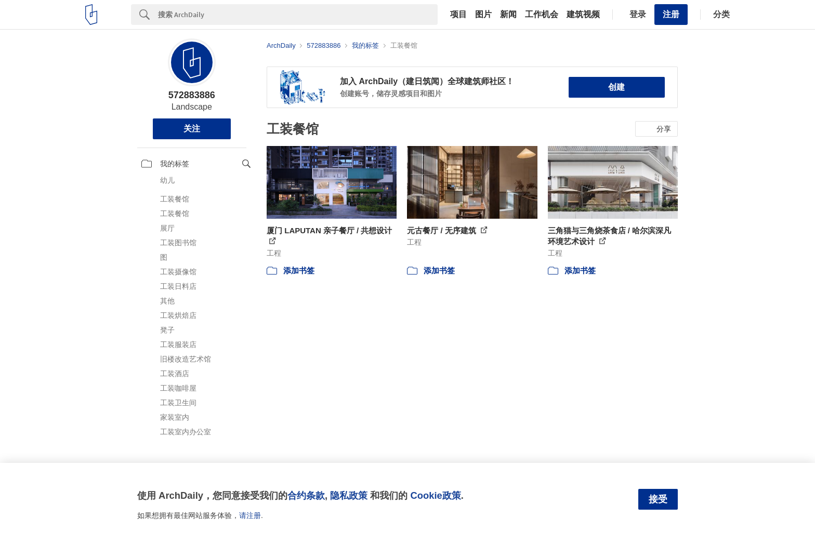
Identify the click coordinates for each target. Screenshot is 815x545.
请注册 (250, 515)
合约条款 (306, 495)
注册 (671, 14)
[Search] (298, 14)
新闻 (508, 14)
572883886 (191, 95)
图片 (483, 14)
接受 (658, 499)
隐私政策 (348, 495)
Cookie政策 (435, 495)
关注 (191, 128)
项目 (458, 14)
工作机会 (541, 14)
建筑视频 (583, 14)
